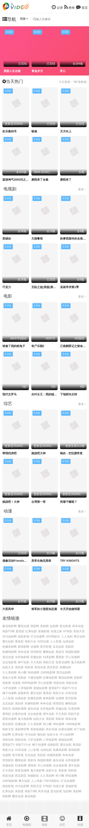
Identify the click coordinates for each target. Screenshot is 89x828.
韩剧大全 (30, 641)
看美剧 (19, 641)
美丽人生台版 (12, 71)
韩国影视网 (72, 652)
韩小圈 (22, 672)
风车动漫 (78, 626)
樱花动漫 (23, 626)
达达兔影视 (9, 662)
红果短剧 (31, 631)
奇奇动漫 (23, 652)
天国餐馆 (37, 238)
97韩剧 (67, 631)
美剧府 (69, 646)
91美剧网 (49, 657)
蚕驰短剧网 (40, 688)
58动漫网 (33, 672)
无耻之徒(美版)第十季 (45, 287)
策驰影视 (43, 631)
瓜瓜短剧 (58, 646)
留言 (82, 7)
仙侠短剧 (68, 641)
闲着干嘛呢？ (68, 501)
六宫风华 (8, 609)
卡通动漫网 (35, 677)
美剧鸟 (60, 652)
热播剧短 (33, 775)
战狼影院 (23, 693)
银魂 (34, 131)
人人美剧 (67, 636)
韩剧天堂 (48, 662)
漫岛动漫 (8, 657)
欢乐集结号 (9, 131)
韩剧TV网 (8, 631)
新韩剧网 (23, 646)
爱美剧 (20, 631)
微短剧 (41, 734)
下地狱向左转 (68, 394)
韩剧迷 (29, 667)
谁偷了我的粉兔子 (13, 346)
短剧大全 (8, 667)
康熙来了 (65, 179)
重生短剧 (8, 641)
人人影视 (55, 641)
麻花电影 (30, 796)
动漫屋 (16, 683)
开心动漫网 (73, 657)
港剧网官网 (22, 729)
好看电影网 (50, 677)
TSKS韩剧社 (52, 781)
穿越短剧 (36, 657)
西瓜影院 (52, 667)
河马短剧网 (9, 636)
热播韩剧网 (9, 652)
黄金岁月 (37, 71)
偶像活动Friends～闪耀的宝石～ (23, 560)
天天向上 (65, 131)
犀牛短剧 (23, 662)
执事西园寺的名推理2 (73, 238)
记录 (57, 7)
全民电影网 (22, 657)
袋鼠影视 (23, 636)
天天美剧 (36, 662)
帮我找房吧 (9, 453)
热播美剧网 (9, 646)
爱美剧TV (55, 688)
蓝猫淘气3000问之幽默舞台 (19, 179)
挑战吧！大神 (10, 501)
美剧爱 (19, 791)
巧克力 (6, 287)
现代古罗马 (9, 394)
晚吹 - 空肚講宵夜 (71, 453)
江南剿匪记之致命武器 (74, 346)
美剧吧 (78, 677)
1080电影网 (47, 672)
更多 (81, 189)
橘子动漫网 (9, 693)
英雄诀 (6, 238)
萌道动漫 (40, 667)
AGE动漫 (43, 641)
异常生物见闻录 (41, 560)
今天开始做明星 (70, 609)
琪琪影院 (36, 652)
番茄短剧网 (65, 677)
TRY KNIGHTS (69, 560)
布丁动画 (79, 729)
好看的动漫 (19, 714)
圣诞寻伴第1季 (69, 287)
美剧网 (44, 626)
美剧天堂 (79, 631)
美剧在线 (59, 683)
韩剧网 (34, 626)
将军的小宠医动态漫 (44, 609)
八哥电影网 (25, 688)
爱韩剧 (60, 657)
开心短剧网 (45, 683)
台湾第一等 (38, 501)
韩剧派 (22, 677)
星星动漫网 (63, 662)
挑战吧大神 (38, 453)
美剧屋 (19, 667)
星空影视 (46, 646)
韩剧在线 (71, 683)
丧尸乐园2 (37, 346)
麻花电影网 (9, 626)
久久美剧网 (9, 672)
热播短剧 (65, 667)
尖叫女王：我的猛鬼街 (45, 394)
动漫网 (34, 646)
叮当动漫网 (37, 636)
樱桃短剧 (48, 652)
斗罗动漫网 (9, 688)
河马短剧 (30, 734)
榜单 (69, 7)
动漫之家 (56, 631)
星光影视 (65, 626)
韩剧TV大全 (69, 688)
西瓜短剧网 (63, 672)
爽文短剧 (79, 636)
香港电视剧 (37, 729)
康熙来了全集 (39, 179)
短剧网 (54, 626)
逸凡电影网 (78, 662)
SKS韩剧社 (53, 636)
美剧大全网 (9, 677)
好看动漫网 (65, 729)
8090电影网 (29, 683)
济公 (63, 71)
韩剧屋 (6, 683)
